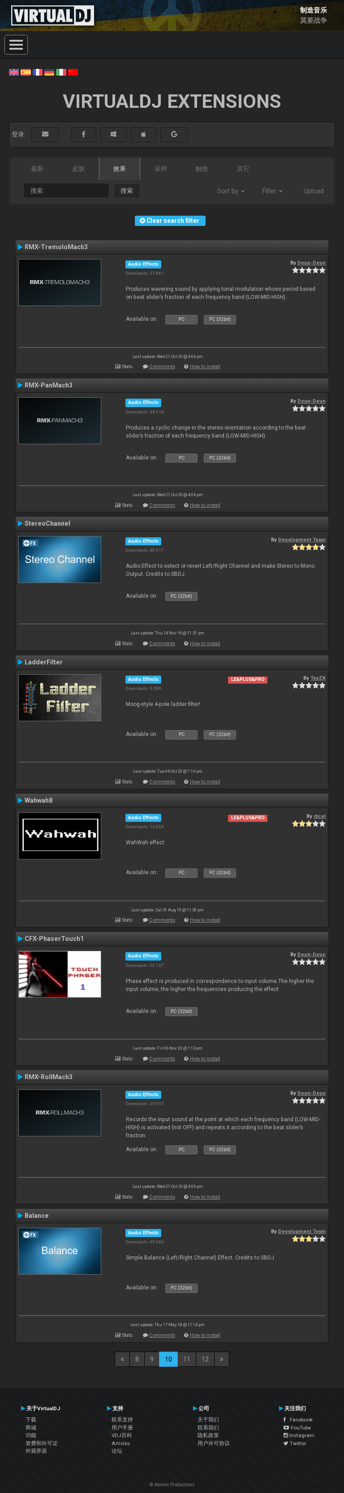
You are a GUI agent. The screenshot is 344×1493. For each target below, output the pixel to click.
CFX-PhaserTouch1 (54, 938)
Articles (121, 1443)
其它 (243, 168)
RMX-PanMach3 (49, 385)
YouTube (297, 1428)
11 (186, 1359)
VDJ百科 (122, 1435)
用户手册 (122, 1428)
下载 (31, 1419)
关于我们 (208, 1419)
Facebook (298, 1419)
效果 (119, 168)
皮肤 (78, 168)
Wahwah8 (38, 800)
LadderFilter (44, 662)
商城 (31, 1428)
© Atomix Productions (172, 1485)
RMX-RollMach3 (49, 1076)
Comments (162, 367)
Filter (272, 191)
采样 (161, 168)
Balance (37, 1215)
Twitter (295, 1443)
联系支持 (122, 1419)
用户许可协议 (214, 1443)
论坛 (117, 1451)
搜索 (126, 190)
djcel (320, 816)
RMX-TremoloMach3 (56, 247)
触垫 (202, 168)
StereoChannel (47, 523)
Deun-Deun (311, 262)
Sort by (231, 191)
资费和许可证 (42, 1443)
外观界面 (36, 1451)
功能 (31, 1435)
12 (205, 1359)
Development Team (302, 539)
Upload (314, 191)
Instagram (299, 1435)
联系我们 (208, 1428)
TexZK (318, 678)
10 (168, 1359)
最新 (37, 168)
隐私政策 (208, 1435)
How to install (205, 367)
